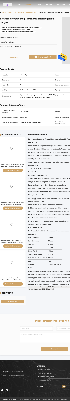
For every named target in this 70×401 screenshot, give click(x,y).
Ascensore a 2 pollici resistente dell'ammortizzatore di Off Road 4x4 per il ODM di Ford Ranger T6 (12, 242)
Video (38, 5)
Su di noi (48, 5)
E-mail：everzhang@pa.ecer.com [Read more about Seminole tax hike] (12, 375)
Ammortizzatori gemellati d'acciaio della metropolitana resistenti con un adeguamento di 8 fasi (12, 166)
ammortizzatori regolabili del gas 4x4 (47, 287)
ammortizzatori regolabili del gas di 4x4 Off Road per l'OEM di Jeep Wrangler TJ (12, 280)
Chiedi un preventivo (42, 57)
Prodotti (28, 5)
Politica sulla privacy (9, 399)
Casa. (19, 5)
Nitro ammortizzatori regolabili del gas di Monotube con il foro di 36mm (12, 204)
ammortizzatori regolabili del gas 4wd (41, 289)
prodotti (9, 12)
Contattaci (60, 5)
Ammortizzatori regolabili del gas (25, 12)
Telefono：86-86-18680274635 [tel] (12, 371)
